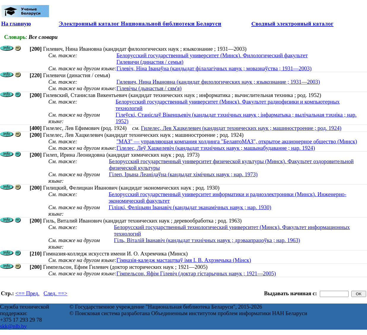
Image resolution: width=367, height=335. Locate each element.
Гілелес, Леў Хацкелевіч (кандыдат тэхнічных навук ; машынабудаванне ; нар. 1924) (215, 148)
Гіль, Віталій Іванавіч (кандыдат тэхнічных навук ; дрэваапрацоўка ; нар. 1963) (207, 240)
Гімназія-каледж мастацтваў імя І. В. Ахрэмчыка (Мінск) (183, 260)
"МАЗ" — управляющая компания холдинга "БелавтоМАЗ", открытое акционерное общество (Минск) (236, 141)
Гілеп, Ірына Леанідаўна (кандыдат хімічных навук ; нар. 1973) (183, 174)
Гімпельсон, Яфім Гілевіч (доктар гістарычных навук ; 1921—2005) (196, 273)
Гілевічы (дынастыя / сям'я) (149, 88)
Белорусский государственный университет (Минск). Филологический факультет (212, 55)
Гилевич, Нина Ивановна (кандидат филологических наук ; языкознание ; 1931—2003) (218, 82)
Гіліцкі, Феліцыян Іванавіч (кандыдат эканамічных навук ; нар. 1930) (190, 207)
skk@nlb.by (13, 326)
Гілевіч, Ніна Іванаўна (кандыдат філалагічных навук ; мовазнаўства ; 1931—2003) (214, 68)
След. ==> (55, 293)
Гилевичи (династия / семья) (149, 62)
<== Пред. (27, 293)
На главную (16, 23)
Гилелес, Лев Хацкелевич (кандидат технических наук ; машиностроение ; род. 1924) (241, 128)
